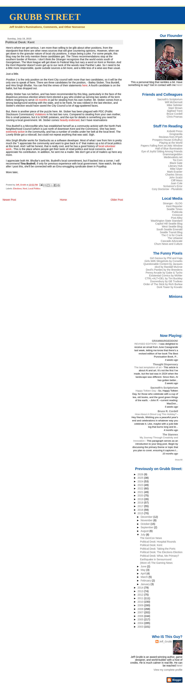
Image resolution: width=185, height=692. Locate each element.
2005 (140, 619)
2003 (140, 626)
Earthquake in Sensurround (155, 559)
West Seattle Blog (172, 226)
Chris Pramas (174, 116)
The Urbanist (174, 238)
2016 (140, 509)
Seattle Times (174, 209)
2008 (140, 609)
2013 (140, 591)
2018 (140, 502)
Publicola (177, 212)
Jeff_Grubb (165, 641)
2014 (140, 587)
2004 (140, 623)
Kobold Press (174, 131)
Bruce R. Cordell (168, 411)
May (143, 569)
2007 (140, 612)
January (145, 584)
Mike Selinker (174, 105)
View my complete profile (168, 669)
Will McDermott (173, 102)
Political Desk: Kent (151, 545)
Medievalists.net (173, 157)
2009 (140, 605)
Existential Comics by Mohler (165, 275)
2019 (140, 499)
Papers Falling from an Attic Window (161, 145)
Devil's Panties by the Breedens (164, 269)
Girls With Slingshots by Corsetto (163, 261)
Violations (41, 114)
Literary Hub (175, 165)
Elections (17, 188)
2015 (140, 513)
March (145, 576)
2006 (140, 616)
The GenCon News (151, 538)
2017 (140, 506)
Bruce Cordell (174, 113)
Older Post (117, 199)
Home (63, 199)
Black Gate (176, 163)
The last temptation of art (148, 367)
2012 (140, 594)
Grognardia (175, 134)
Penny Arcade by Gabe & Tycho (164, 272)
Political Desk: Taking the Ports (157, 548)
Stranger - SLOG (172, 203)
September (147, 527)
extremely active (15, 131)
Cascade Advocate (171, 241)
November (147, 520)
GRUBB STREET (45, 17)
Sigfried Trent (174, 110)
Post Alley (176, 217)
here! (179, 85)
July (143, 534)
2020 (140, 495)
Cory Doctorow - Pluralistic (167, 189)
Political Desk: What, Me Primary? (159, 555)
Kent (25, 188)
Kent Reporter (174, 206)
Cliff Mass (176, 180)
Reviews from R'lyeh (170, 137)
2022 (140, 488)
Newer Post (9, 199)
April (144, 573)
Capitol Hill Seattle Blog (168, 223)
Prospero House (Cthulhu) (167, 139)
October (145, 523)
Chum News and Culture (168, 243)
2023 (140, 485)
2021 (140, 492)
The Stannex (170, 434)
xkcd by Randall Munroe (168, 266)
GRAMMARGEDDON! (165, 340)
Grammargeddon (172, 154)
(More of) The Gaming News (156, 562)
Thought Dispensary (165, 364)
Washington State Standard (166, 220)
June (144, 566)
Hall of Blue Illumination (168, 148)
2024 (140, 481)
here (84, 85)
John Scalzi (175, 177)
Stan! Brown (175, 108)
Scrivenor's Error (172, 186)
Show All (178, 460)
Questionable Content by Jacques (162, 264)
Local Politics (34, 188)
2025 (140, 477)
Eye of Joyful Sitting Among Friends (161, 151)
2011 (140, 598)
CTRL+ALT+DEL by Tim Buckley (163, 278)
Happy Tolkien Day (146, 390)
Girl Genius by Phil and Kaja (166, 258)
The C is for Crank (171, 235)
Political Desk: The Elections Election (161, 552)
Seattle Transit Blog (171, 232)
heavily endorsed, (69, 120)
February (146, 580)
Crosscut (177, 214)
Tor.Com (177, 160)
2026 (140, 474)
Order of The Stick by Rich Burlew (162, 284)
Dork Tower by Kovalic (169, 287)
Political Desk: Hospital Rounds (158, 541)
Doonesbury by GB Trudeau (166, 281)
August (145, 531)
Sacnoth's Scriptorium (169, 99)
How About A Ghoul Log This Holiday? (156, 414)
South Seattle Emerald (169, 229)
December (147, 516)
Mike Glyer (176, 168)
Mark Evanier (174, 171)
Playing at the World (170, 142)
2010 (140, 601)
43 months (41, 99)
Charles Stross (173, 174)
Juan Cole (176, 183)
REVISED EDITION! (145, 343)
